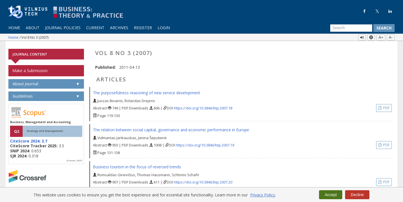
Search (384, 28)
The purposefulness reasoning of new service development (146, 90)
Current (95, 27)
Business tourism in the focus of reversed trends (137, 164)
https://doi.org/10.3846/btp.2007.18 (203, 105)
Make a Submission (30, 68)
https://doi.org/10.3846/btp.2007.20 (203, 179)
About (32, 27)
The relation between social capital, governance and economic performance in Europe (171, 127)
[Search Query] (351, 28)
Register (143, 27)
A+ (380, 37)
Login (164, 27)
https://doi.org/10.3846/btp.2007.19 (205, 142)
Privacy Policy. (263, 195)
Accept (331, 194)
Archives (119, 27)
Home (14, 27)
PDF (386, 105)
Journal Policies (63, 27)
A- (391, 37)
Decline (357, 194)
